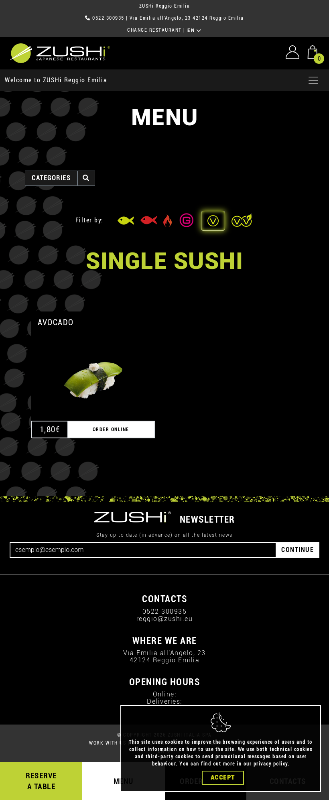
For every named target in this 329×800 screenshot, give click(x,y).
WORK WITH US (107, 743)
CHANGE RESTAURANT (154, 30)
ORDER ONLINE (111, 429)
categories (51, 178)
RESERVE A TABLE (41, 781)
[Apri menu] (313, 80)
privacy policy (271, 765)
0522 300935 (108, 18)
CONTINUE (297, 550)
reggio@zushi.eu (164, 619)
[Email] (143, 550)
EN (194, 30)
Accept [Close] (223, 779)
